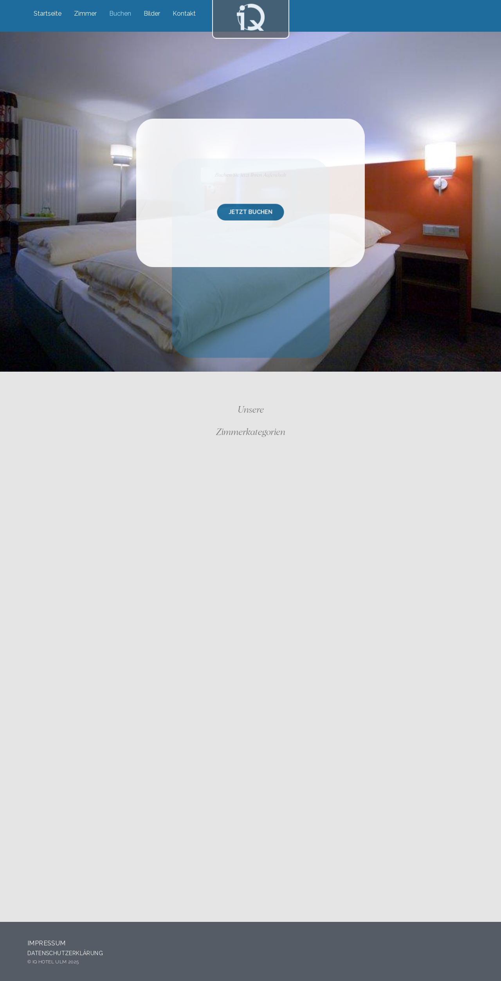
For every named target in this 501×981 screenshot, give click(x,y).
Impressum (46, 943)
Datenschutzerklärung (65, 953)
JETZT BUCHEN (250, 211)
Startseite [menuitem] (47, 13)
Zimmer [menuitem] (85, 13)
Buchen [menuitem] (120, 13)
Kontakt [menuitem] (184, 13)
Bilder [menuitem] (152, 13)
